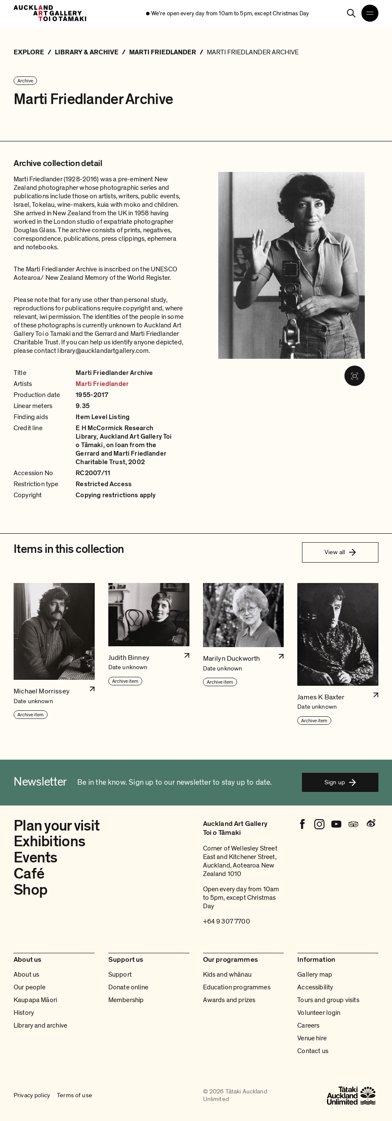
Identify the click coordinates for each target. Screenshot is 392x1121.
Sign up (340, 782)
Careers (308, 1025)
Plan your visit (56, 826)
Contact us (312, 1051)
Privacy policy (32, 1095)
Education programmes (237, 987)
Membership (126, 1000)
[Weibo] (370, 824)
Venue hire (312, 1038)
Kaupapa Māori (35, 1000)
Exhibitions (49, 841)
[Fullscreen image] (354, 376)
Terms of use (74, 1095)
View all (340, 552)
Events (35, 858)
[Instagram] (319, 824)
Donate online (128, 987)
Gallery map (314, 974)
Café (29, 874)
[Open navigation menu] (369, 13)
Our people (30, 987)
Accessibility (315, 987)
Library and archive (40, 1025)
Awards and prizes (229, 1000)
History (24, 1012)
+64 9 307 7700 (226, 921)
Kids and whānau (227, 974)
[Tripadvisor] (353, 824)
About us (26, 974)
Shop (30, 890)
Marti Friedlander (102, 384)
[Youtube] (336, 824)
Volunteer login (318, 1012)
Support (120, 974)
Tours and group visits (328, 1000)
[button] (54, 654)
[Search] (351, 13)
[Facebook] (302, 824)
